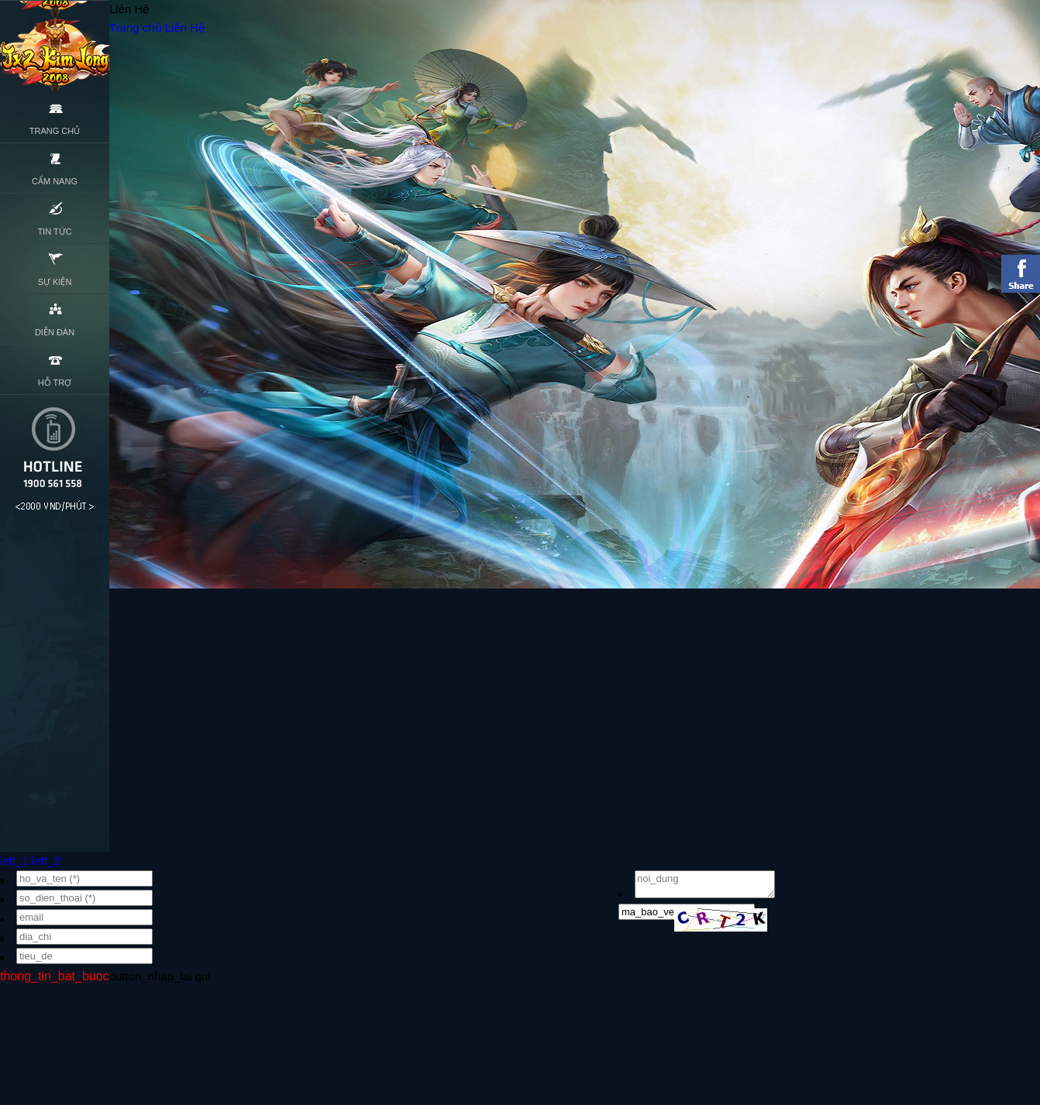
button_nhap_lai (150, 976)
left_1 (14, 860)
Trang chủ (135, 27)
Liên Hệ (185, 27)
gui (203, 976)
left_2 (46, 860)
